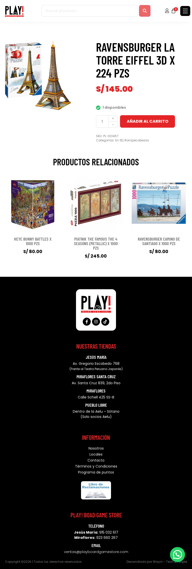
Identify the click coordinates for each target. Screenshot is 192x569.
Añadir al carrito (147, 121)
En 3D (119, 140)
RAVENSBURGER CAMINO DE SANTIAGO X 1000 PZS (159, 241)
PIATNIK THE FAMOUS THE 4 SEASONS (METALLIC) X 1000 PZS (96, 243)
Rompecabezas (136, 140)
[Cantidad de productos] (102, 121)
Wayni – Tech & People (170, 562)
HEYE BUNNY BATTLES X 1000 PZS (33, 241)
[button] (178, 554)
